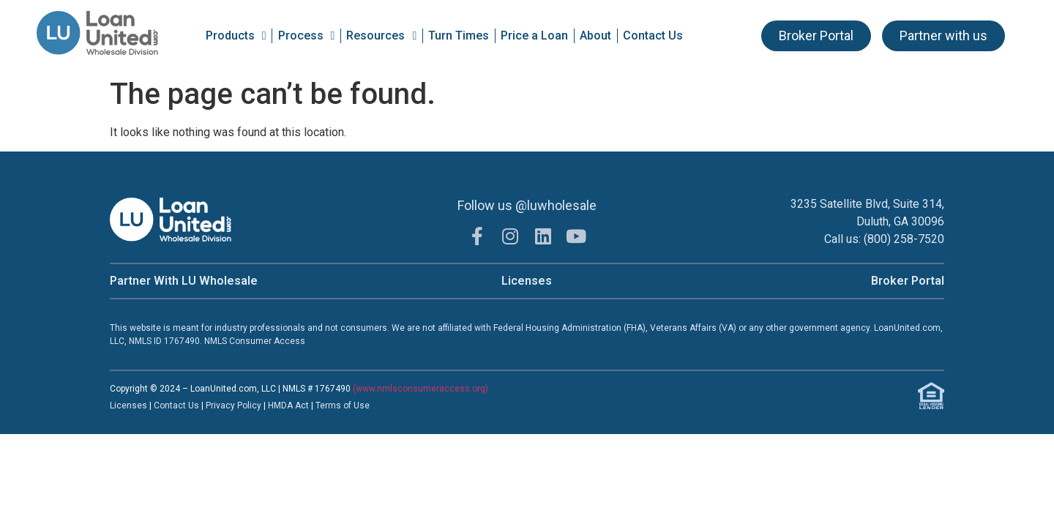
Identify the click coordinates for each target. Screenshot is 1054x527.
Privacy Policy (235, 405)
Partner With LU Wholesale (184, 281)
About (595, 35)
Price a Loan (534, 35)
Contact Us (653, 35)
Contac (168, 405)
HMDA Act (288, 405)
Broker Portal (907, 281)
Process (306, 36)
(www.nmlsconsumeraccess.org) (420, 389)
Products (236, 36)
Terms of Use (342, 405)
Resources (381, 36)
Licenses (526, 281)
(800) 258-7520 (904, 239)
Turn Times (458, 35)
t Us (191, 405)
